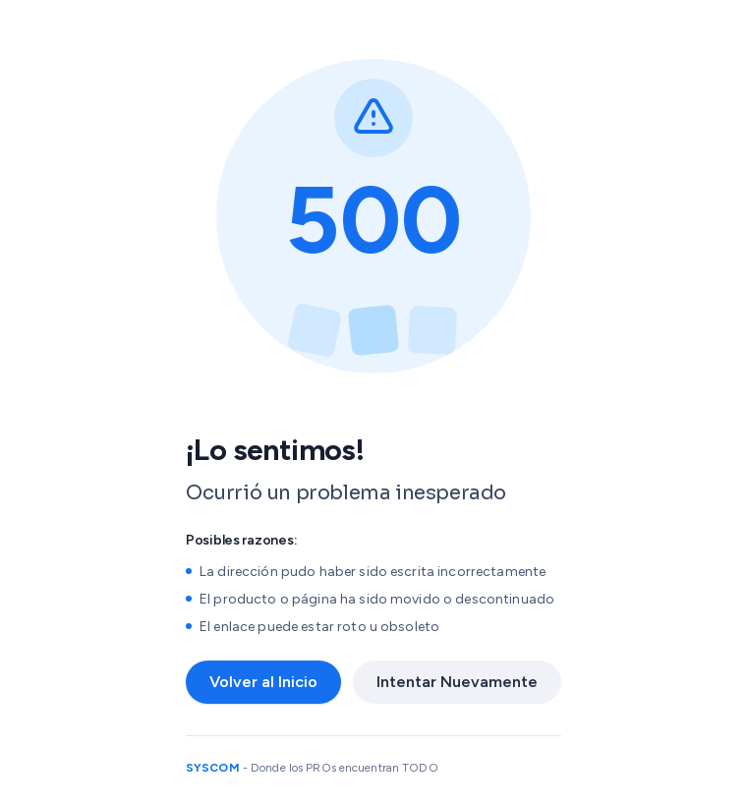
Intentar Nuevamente (457, 681)
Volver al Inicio (263, 681)
